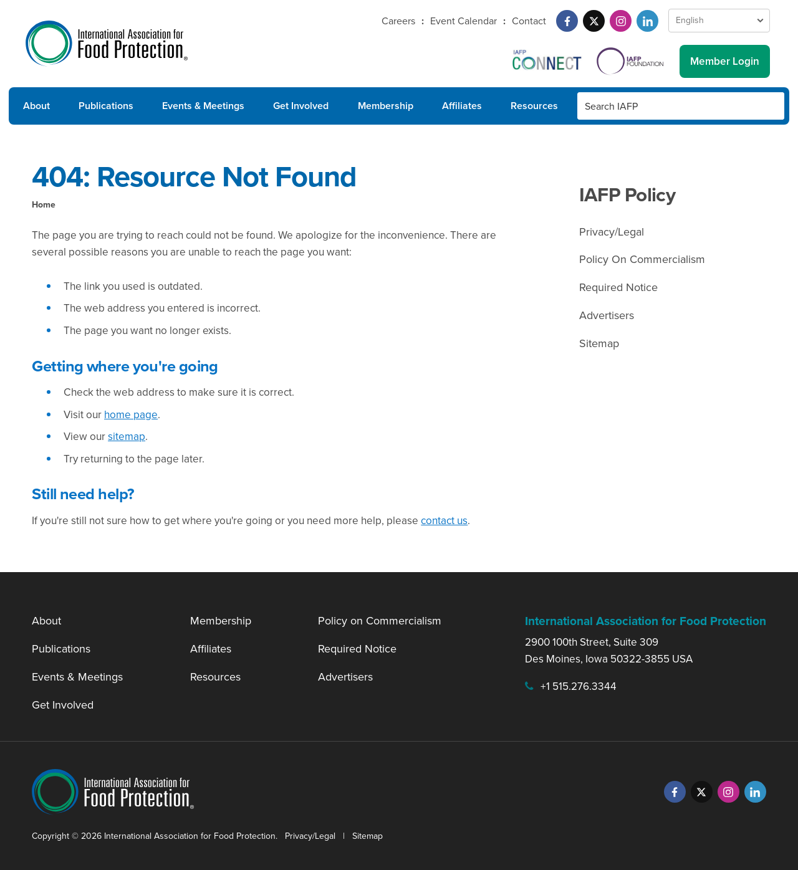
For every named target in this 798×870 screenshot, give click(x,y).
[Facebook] (567, 21)
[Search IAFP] (667, 106)
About (36, 105)
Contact (529, 21)
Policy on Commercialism (379, 621)
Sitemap (599, 343)
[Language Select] (719, 20)
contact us (444, 520)
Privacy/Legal (611, 232)
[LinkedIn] (647, 21)
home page (131, 415)
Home (43, 204)
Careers (398, 21)
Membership (385, 105)
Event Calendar (463, 21)
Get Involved (301, 105)
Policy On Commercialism (642, 259)
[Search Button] (770, 106)
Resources (534, 105)
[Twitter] (594, 21)
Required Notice (618, 287)
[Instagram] (621, 21)
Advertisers (606, 315)
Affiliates (462, 105)
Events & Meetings (203, 105)
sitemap (126, 436)
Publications (106, 105)
